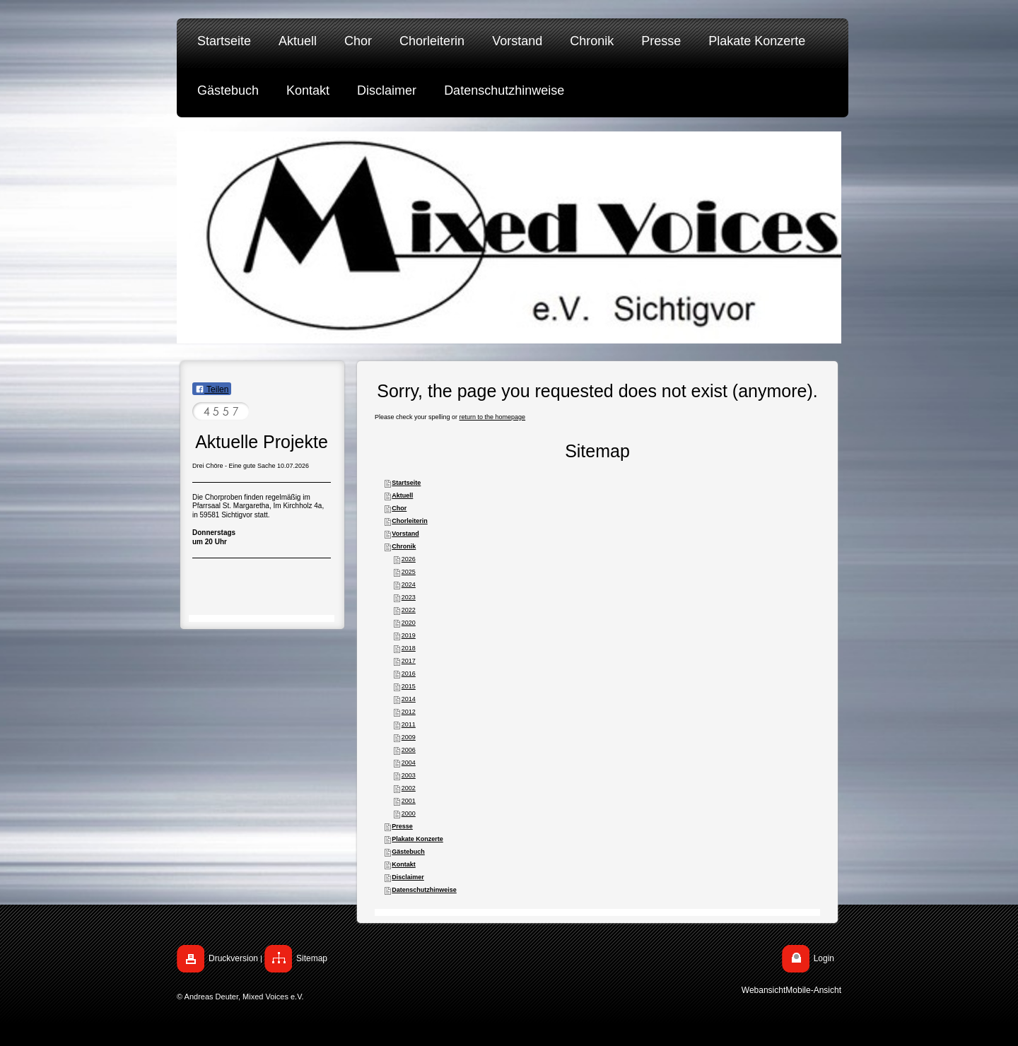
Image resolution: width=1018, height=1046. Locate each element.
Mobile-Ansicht (813, 990)
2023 (409, 597)
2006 (409, 749)
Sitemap (311, 958)
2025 (409, 571)
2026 (409, 559)
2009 (409, 737)
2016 (409, 673)
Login (824, 958)
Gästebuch (408, 851)
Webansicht (763, 990)
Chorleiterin (410, 520)
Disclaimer (408, 877)
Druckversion (233, 958)
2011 (409, 724)
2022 (409, 609)
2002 (409, 788)
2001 (409, 800)
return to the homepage (493, 417)
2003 (409, 775)
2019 (409, 635)
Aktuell (402, 495)
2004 (409, 762)
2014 (409, 699)
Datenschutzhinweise (424, 889)
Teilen (211, 389)
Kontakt (404, 864)
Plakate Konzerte (417, 838)
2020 (409, 622)
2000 (409, 813)
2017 (409, 660)
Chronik (404, 546)
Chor (399, 508)
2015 (409, 686)
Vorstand (405, 533)
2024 (409, 584)
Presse (402, 826)
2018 (409, 648)
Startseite (406, 482)
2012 (409, 711)
